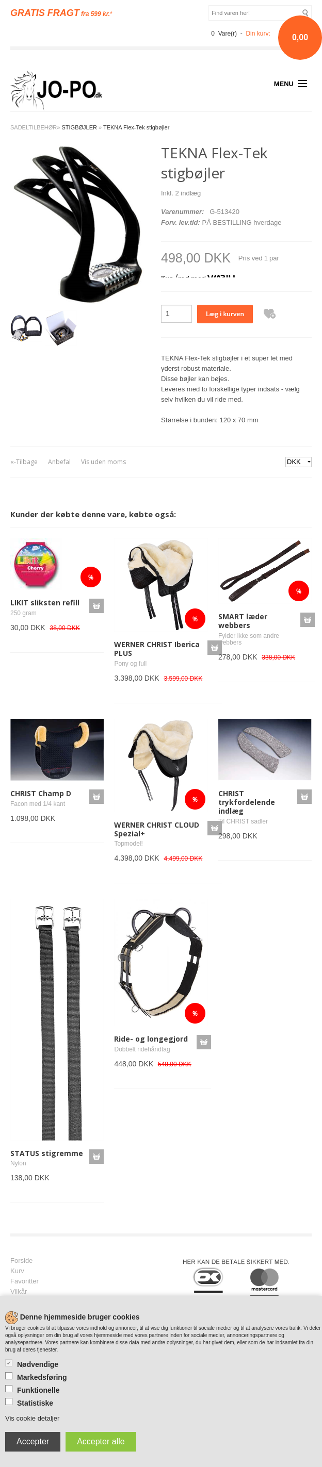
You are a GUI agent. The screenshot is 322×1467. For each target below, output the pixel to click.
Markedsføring (42, 1377)
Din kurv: (258, 33)
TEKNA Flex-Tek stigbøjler (136, 127)
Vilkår (18, 1291)
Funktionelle (38, 1390)
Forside (21, 1260)
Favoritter (24, 1281)
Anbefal (59, 461)
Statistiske (35, 1403)
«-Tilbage (24, 461)
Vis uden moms (103, 461)
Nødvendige (37, 1364)
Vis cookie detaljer (32, 1418)
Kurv (17, 1271)
